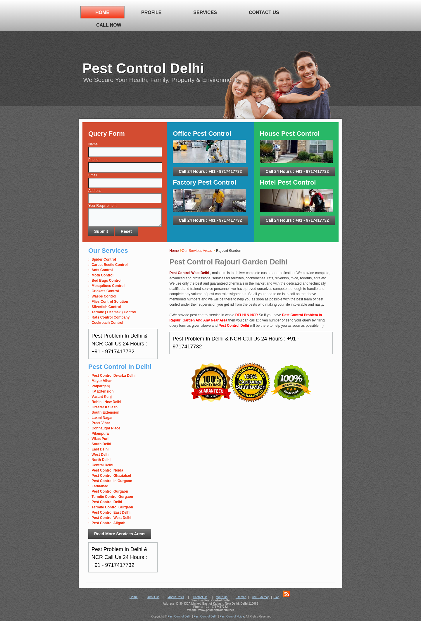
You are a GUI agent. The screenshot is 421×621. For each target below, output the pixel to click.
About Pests (176, 597)
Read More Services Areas (119, 533)
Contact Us (264, 12)
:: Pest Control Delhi (105, 502)
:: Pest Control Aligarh (106, 523)
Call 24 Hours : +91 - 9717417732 (210, 171)
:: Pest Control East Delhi (109, 512)
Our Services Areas (197, 251)
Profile (151, 12)
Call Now (108, 25)
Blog (276, 597)
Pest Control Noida (232, 616)
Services (205, 12)
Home (102, 12)
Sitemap (241, 597)
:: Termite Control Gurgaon (110, 507)
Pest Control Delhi (143, 68)
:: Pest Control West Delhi (109, 518)
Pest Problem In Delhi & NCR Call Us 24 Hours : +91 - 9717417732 (119, 344)
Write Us (221, 597)
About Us (153, 597)
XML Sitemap (261, 597)
